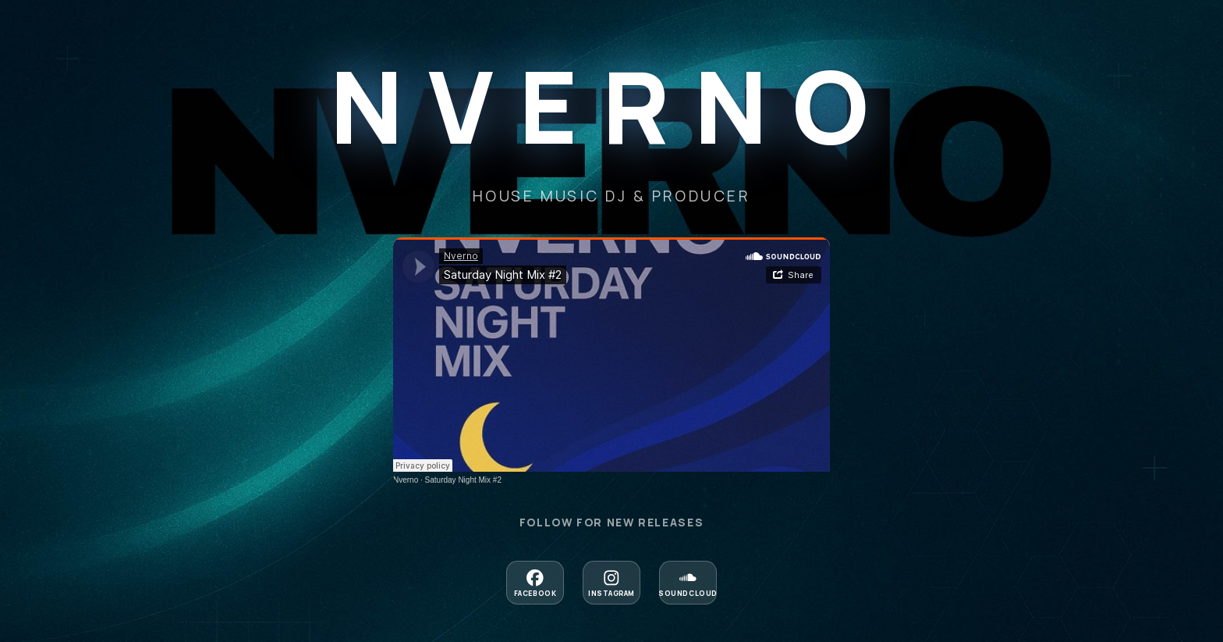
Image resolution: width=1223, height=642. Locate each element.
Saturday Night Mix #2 (463, 480)
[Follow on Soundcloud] (688, 583)
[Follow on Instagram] (611, 583)
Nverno (405, 480)
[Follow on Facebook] (535, 583)
